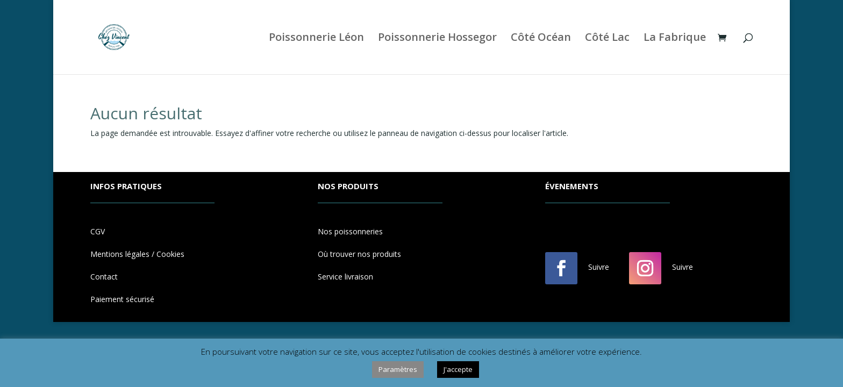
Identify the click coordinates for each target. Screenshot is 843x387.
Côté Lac (607, 38)
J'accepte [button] (458, 369)
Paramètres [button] (397, 369)
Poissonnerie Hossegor (437, 38)
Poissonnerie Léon (316, 38)
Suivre (598, 267)
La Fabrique (675, 38)
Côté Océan (541, 38)
